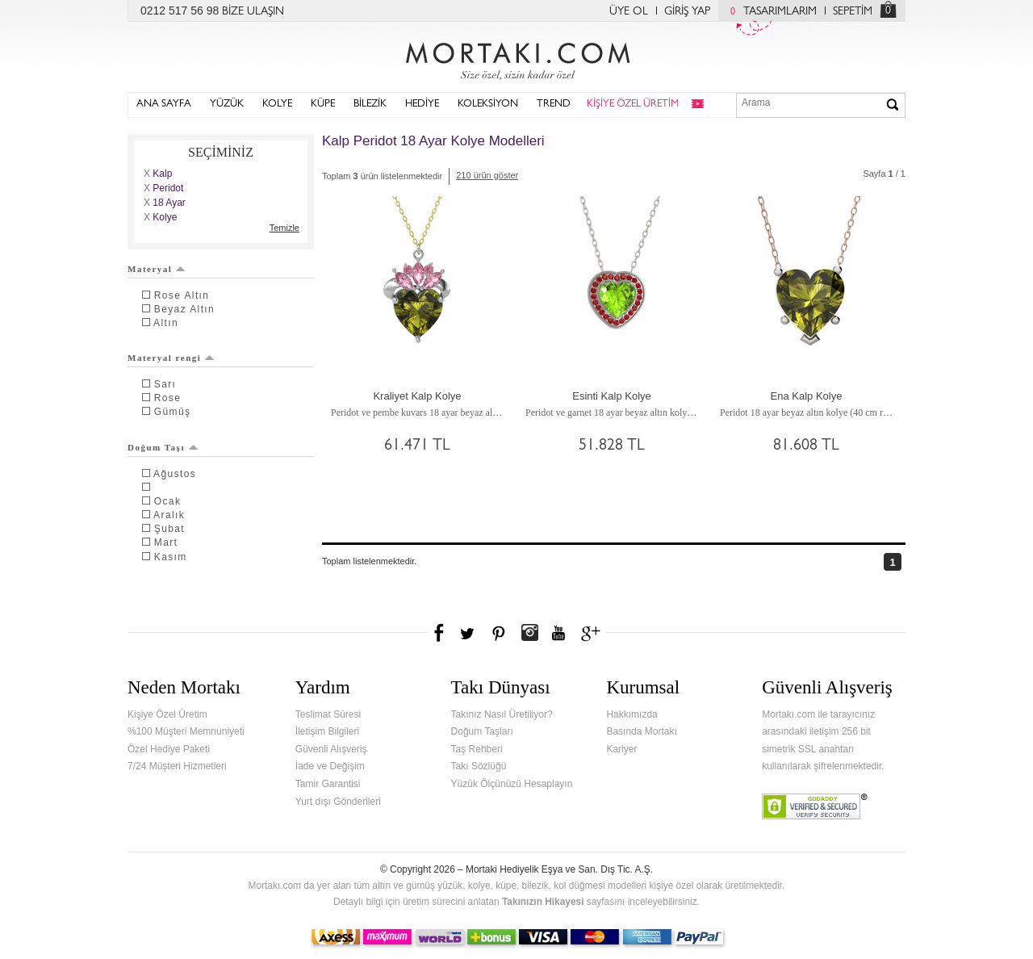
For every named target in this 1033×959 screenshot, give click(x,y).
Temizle (284, 227)
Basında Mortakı (641, 731)
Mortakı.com (516, 57)
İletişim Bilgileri (327, 731)
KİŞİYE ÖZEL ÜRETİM (633, 104)
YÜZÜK (227, 104)
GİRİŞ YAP (687, 12)
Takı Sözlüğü (479, 766)
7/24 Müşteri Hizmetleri (177, 766)
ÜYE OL (628, 12)
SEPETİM (852, 12)
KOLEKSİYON (488, 104)
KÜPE (323, 104)
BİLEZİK (370, 104)
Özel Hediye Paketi (169, 749)
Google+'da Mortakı (593, 633)
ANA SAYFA (163, 104)
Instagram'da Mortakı (529, 633)
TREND (554, 104)
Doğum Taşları (482, 731)
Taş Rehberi (477, 749)
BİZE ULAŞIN (253, 12)
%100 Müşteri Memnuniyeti (186, 731)
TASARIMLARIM (769, 12)
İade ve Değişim (330, 766)
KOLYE (277, 104)
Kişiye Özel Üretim (167, 714)
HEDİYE (422, 104)
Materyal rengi (171, 357)
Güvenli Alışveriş (331, 749)
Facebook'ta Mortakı (440, 633)
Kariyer (621, 749)
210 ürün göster (487, 175)
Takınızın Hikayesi (543, 901)
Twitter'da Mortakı (469, 633)
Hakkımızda (631, 714)
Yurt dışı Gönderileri (338, 801)
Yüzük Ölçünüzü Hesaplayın (512, 783)
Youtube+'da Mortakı (558, 633)
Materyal (157, 269)
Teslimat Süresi (328, 714)
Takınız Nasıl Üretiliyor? (502, 714)
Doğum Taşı (163, 447)
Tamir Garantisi (328, 783)
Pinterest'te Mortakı (498, 633)
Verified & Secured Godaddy (815, 806)
